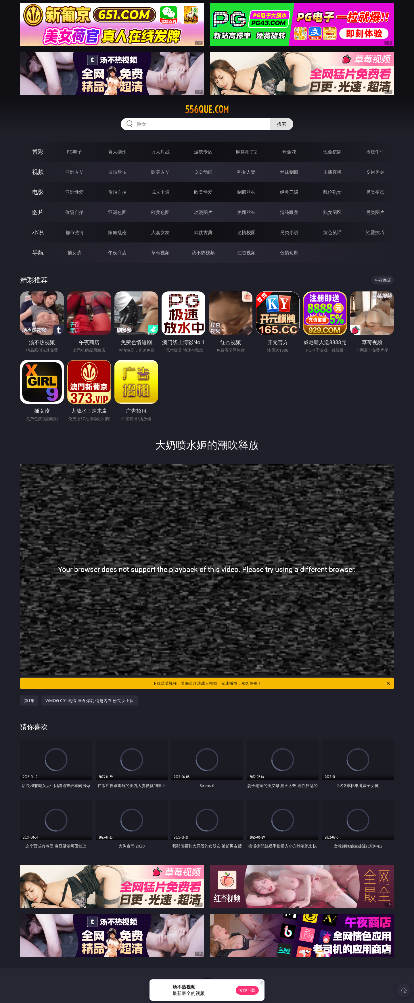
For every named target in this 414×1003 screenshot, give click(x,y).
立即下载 (247, 990)
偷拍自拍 (117, 192)
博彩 (38, 152)
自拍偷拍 (117, 172)
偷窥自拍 (74, 212)
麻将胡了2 (246, 152)
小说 (38, 232)
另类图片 (375, 212)
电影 (38, 192)
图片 (38, 212)
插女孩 (74, 252)
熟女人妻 (246, 172)
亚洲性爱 (74, 192)
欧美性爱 (203, 192)
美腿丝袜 (246, 212)
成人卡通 (160, 192)
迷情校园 (246, 232)
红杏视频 (246, 252)
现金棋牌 (332, 152)
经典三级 (289, 192)
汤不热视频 (203, 252)
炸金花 (289, 152)
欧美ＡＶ (160, 172)
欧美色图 (160, 212)
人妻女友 (160, 232)
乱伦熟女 (332, 192)
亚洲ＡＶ (74, 172)
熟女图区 (332, 212)
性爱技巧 (375, 232)
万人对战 (160, 152)
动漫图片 (203, 212)
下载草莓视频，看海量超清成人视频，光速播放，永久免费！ (272, 683)
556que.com (207, 109)
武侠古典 (203, 232)
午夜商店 (117, 252)
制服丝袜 (246, 192)
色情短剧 (289, 252)
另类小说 (289, 232)
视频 (38, 172)
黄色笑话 (332, 232)
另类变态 (375, 192)
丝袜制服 (289, 172)
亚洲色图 (117, 212)
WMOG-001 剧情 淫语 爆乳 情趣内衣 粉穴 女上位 (89, 700)
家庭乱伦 (117, 232)
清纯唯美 (289, 212)
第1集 (29, 700)
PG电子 (74, 152)
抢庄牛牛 (375, 152)
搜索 (281, 124)
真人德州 (117, 152)
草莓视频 (160, 252)
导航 (38, 252)
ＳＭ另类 (375, 172)
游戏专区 (203, 152)
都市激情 (74, 232)
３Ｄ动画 (203, 172)
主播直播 (332, 172)
